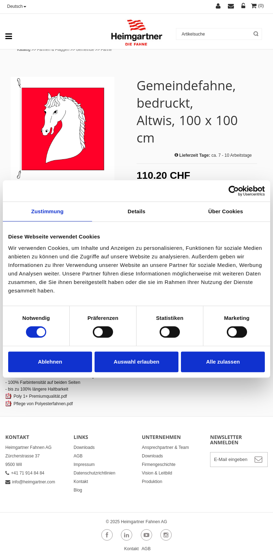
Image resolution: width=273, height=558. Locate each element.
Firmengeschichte (159, 464)
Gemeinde (85, 49)
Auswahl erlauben (136, 362)
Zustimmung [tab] (47, 211)
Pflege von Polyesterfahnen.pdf (43, 403)
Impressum (84, 464)
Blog (78, 490)
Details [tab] (136, 211)
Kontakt (81, 481)
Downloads (84, 447)
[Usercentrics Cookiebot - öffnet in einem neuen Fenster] (234, 191)
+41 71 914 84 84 (24, 473)
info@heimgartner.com (30, 481)
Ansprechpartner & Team (165, 447)
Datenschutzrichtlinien (94, 473)
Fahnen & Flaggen (53, 49)
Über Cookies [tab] (225, 211)
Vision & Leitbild (157, 473)
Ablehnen (50, 362)
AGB (78, 456)
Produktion (152, 481)
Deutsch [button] (16, 6)
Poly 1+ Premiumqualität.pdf (40, 396)
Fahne (106, 49)
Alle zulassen (223, 362)
